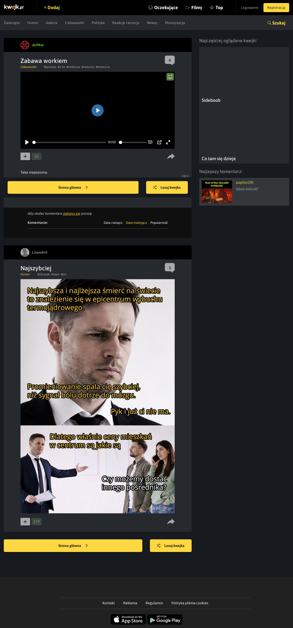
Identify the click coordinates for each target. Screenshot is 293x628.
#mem (55, 274)
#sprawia (50, 67)
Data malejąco (136, 223)
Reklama (130, 603)
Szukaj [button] (278, 23)
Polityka (98, 23)
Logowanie (249, 8)
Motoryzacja (175, 23)
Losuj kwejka (167, 187)
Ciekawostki (74, 23)
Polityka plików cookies (189, 603)
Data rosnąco (113, 223)
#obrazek (43, 274)
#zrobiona (73, 67)
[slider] (69, 142)
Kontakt (108, 603)
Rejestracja (276, 8)
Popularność (159, 223)
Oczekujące (166, 7)
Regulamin (154, 603)
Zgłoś (185, 175)
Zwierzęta (12, 23)
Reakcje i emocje (126, 23)
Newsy (152, 23)
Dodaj (54, 7)
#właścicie (103, 67)
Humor (32, 23)
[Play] (27, 142)
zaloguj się (71, 213)
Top (219, 7)
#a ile (61, 67)
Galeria (51, 23)
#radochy (88, 67)
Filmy (196, 7)
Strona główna (73, 187)
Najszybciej (36, 268)
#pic (63, 274)
